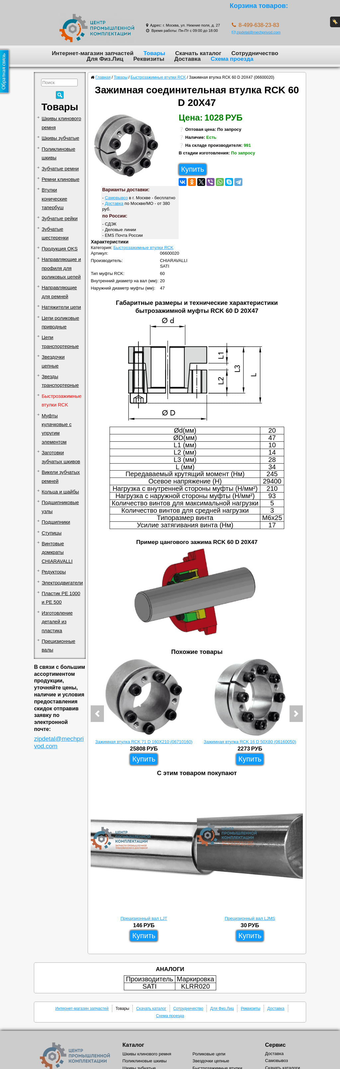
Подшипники (56, 522)
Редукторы (54, 572)
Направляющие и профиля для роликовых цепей (61, 268)
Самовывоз (116, 197)
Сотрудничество (254, 53)
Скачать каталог (198, 53)
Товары (154, 53)
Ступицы (51, 533)
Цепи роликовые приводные (60, 322)
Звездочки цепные (53, 361)
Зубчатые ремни (60, 168)
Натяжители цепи (61, 307)
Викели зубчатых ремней (61, 477)
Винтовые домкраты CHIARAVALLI (57, 552)
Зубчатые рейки (59, 218)
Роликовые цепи (209, 1053)
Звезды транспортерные (60, 381)
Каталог (133, 1045)
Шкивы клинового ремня (61, 123)
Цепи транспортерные (60, 342)
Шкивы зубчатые (60, 138)
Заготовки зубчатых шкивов (61, 457)
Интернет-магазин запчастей (92, 53)
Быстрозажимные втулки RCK (61, 400)
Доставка (187, 58)
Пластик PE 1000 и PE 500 (61, 598)
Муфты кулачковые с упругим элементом (56, 429)
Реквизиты (148, 58)
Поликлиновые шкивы (58, 153)
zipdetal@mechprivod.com (256, 32)
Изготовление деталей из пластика (57, 621)
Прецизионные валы (58, 646)
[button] (97, 713)
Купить (192, 169)
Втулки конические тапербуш (54, 198)
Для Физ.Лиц (105, 58)
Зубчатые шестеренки (55, 233)
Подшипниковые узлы (60, 507)
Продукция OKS (59, 248)
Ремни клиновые (60, 179)
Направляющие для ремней (59, 292)
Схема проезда (232, 58)
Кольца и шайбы (60, 491)
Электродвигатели (62, 582)
